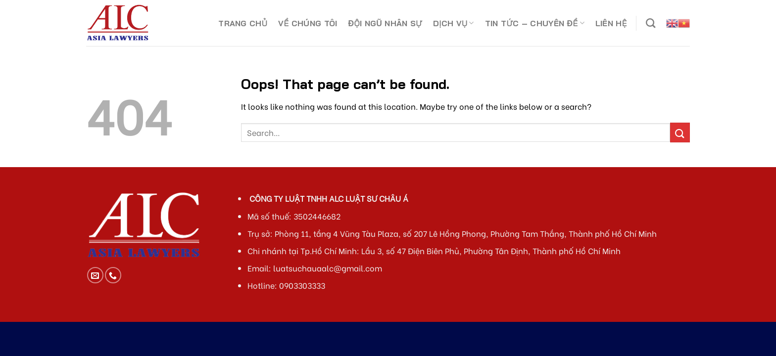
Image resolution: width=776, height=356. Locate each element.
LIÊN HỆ (611, 23)
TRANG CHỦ (242, 23)
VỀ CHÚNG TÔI (307, 23)
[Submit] (680, 132)
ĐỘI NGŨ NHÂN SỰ (385, 23)
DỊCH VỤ (453, 23)
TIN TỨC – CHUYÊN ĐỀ (534, 23)
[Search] (650, 23)
